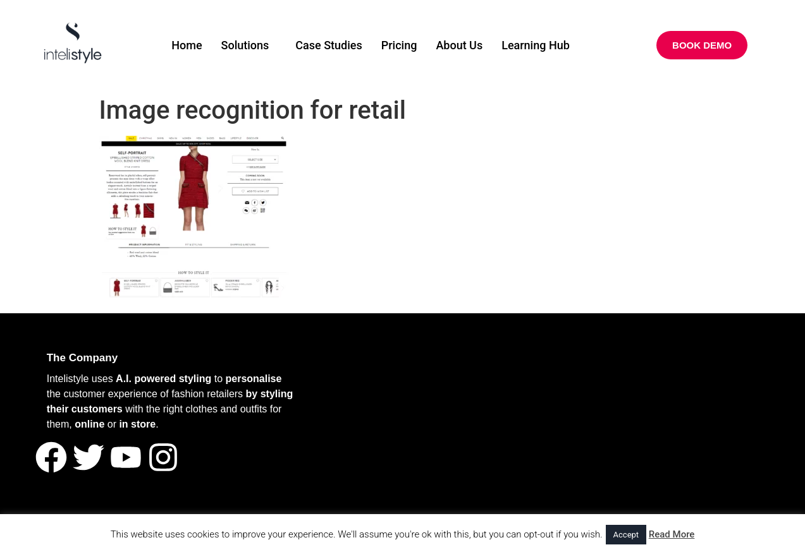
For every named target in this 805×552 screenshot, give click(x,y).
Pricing (399, 45)
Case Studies (328, 45)
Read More (672, 534)
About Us (459, 45)
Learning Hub (535, 45)
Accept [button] (626, 534)
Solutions (245, 45)
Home (186, 45)
